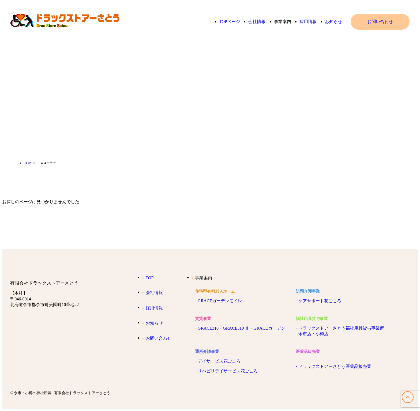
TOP (148, 278)
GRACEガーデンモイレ (220, 301)
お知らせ (333, 21)
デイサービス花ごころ (219, 361)
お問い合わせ (380, 21)
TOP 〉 (31, 163)
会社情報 (256, 21)
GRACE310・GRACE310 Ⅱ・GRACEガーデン (241, 328)
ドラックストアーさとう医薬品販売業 (334, 366)
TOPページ (229, 21)
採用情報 (308, 21)
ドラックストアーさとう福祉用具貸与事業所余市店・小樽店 (341, 331)
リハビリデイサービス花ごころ (228, 371)
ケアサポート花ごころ (319, 301)
